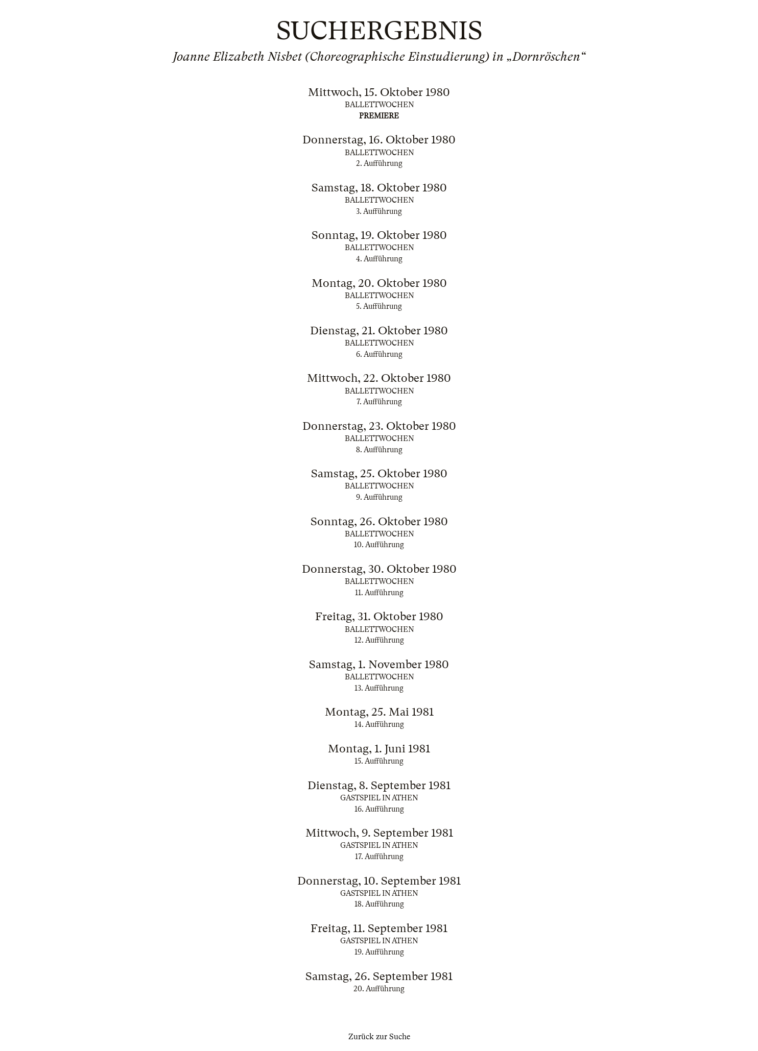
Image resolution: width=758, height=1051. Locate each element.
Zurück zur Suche (379, 1036)
